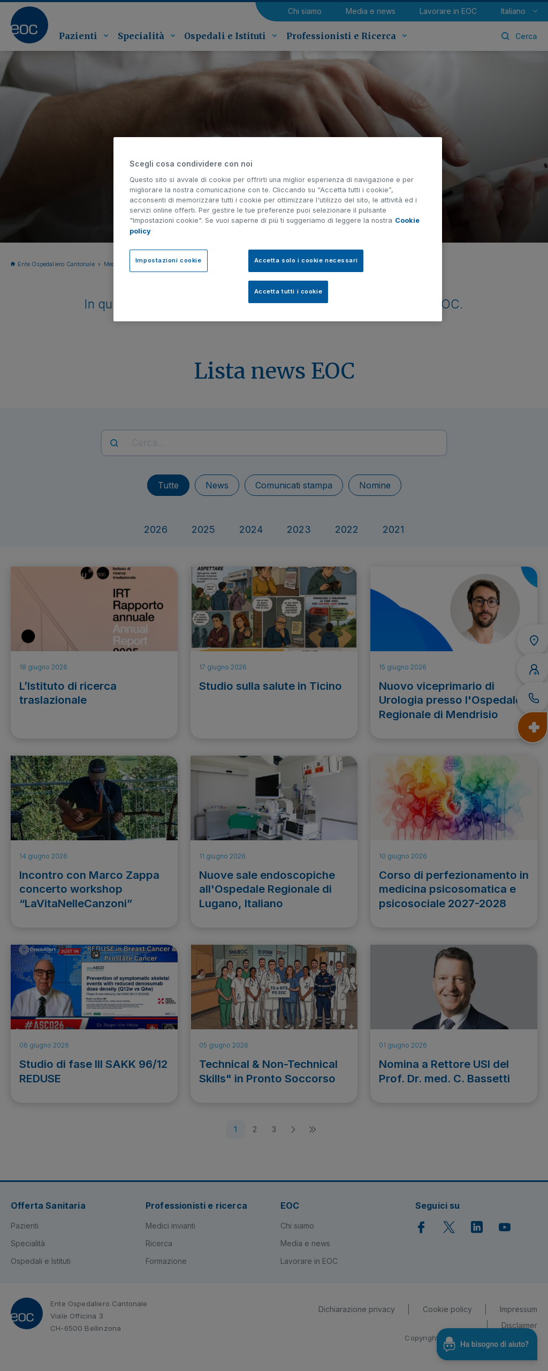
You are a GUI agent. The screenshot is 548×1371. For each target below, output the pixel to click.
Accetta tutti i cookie (288, 291)
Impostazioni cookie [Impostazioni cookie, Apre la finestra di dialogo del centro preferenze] (168, 260)
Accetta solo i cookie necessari (306, 260)
